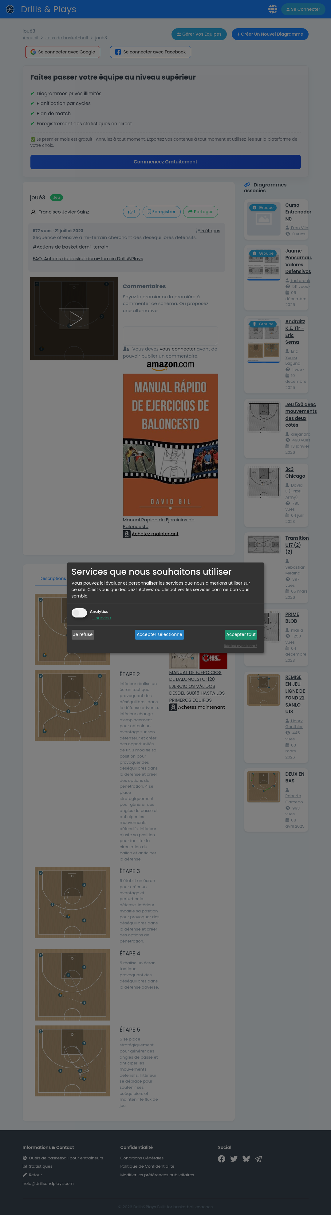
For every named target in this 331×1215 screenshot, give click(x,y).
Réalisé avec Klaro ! (240, 645)
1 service (100, 618)
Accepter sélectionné (159, 634)
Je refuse (83, 634)
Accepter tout (240, 634)
